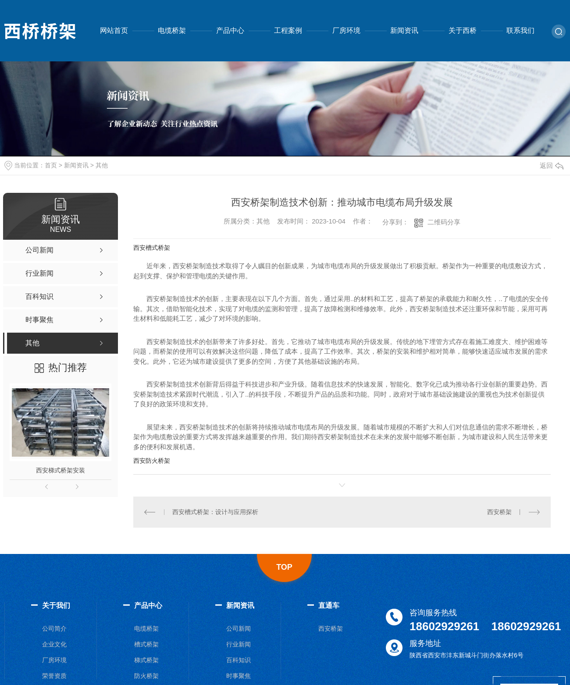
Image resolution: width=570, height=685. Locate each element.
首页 (51, 165)
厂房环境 (346, 30)
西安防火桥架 (151, 460)
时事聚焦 (238, 675)
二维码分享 (444, 222)
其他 (102, 165)
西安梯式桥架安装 (60, 470)
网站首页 (114, 30)
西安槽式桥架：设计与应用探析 (215, 511)
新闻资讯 (404, 30)
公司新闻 (238, 628)
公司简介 (54, 628)
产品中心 (230, 30)
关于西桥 (463, 30)
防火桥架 (146, 675)
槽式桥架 (146, 644)
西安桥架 (499, 511)
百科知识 (238, 660)
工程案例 (288, 30)
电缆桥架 (172, 30)
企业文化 (54, 644)
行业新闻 (238, 644)
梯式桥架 (146, 660)
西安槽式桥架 (151, 247)
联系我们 (520, 30)
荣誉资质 (54, 675)
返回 (551, 165)
